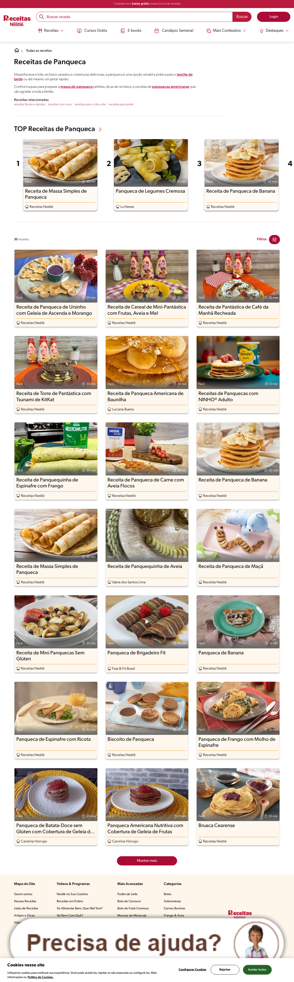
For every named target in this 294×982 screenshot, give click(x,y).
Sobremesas (172, 901)
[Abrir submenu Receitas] (50, 30)
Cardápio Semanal (174, 30)
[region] (147, 970)
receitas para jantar (121, 104)
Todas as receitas (39, 51)
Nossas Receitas (25, 901)
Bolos (167, 894)
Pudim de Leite (127, 894)
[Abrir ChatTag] (147, 943)
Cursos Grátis (91, 30)
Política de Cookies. (41, 977)
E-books (130, 30)
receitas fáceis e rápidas (29, 104)
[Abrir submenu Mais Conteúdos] (227, 30)
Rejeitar (224, 969)
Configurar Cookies (192, 969)
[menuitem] (50, 32)
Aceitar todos (257, 969)
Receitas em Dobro (70, 901)
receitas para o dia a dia (90, 104)
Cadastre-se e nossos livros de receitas (147, 4)
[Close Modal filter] (274, 239)
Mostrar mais (147, 861)
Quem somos (23, 894)
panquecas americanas (170, 87)
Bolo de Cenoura (129, 901)
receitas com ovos (60, 104)
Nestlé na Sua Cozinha (72, 894)
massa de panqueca (76, 87)
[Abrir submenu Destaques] (274, 30)
